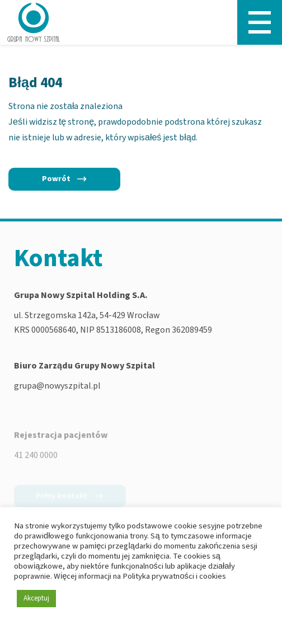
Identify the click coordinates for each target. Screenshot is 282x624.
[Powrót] (64, 179)
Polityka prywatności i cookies (174, 576)
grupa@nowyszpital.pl (57, 387)
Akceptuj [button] (36, 598)
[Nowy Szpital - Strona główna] (33, 22)
